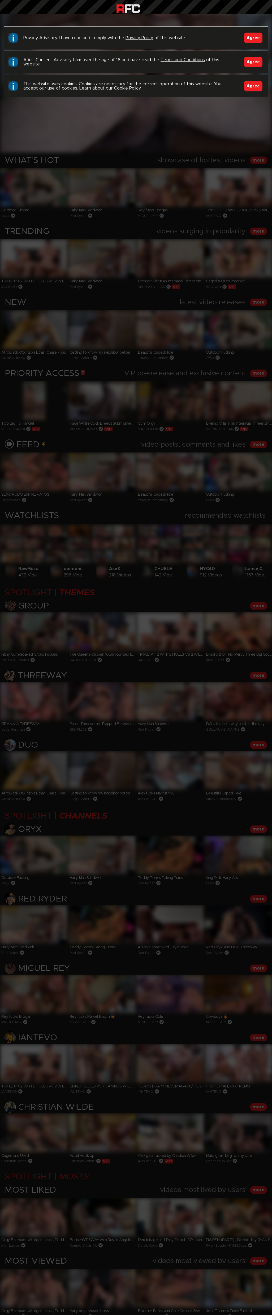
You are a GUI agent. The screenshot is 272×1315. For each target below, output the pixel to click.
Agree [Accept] (253, 38)
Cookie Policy (127, 88)
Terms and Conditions (183, 60)
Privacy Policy (139, 38)
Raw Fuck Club (128, 8)
